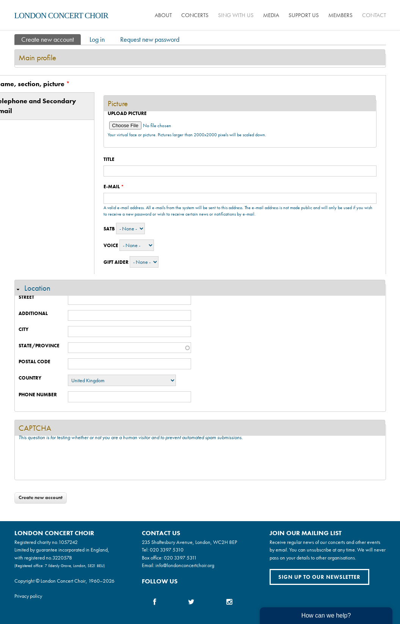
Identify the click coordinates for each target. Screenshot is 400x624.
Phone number (38, 394)
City (23, 329)
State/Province (39, 345)
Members (340, 15)
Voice (111, 245)
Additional (33, 313)
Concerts (195, 15)
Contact (374, 15)
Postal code (34, 361)
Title (109, 159)
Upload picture (127, 113)
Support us (304, 15)
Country (30, 378)
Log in (97, 39)
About (163, 15)
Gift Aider (116, 262)
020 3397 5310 (167, 549)
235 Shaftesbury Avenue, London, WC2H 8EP (189, 542)
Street (26, 297)
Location (37, 288)
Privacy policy (28, 595)
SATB (109, 228)
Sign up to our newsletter (319, 577)
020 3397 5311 (180, 557)
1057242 (68, 542)
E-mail (114, 186)
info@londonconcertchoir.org (184, 565)
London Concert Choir (61, 15)
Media (271, 15)
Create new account (51, 39)
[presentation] (76, 461)
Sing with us (236, 15)
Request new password (149, 39)
